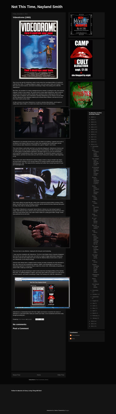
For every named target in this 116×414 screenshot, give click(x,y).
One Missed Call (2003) (95, 285)
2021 (92, 127)
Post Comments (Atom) (42, 379)
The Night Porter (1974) (95, 256)
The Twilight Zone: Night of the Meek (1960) (95, 162)
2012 (92, 323)
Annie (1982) (94, 202)
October (94, 294)
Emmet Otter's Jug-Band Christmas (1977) (95, 180)
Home (39, 375)
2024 (92, 119)
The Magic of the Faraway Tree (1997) (95, 249)
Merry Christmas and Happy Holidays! (95, 153)
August (94, 300)
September (95, 296)
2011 (92, 326)
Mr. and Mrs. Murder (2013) (95, 221)
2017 (92, 137)
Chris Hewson (76, 335)
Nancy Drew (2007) (94, 280)
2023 (92, 122)
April (93, 310)
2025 (92, 117)
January (94, 318)
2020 (92, 129)
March (94, 313)
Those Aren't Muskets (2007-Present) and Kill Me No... (95, 239)
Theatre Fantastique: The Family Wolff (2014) (95, 268)
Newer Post (16, 375)
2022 (92, 124)
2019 (92, 132)
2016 (92, 139)
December (95, 146)
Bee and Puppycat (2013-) (95, 227)
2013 (92, 321)
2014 (92, 144)
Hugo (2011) (94, 231)
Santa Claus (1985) (94, 197)
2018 (92, 134)
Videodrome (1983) (95, 275)
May (93, 308)
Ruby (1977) (94, 215)
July (93, 303)
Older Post (60, 375)
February (95, 315)
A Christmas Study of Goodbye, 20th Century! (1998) (95, 171)
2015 (92, 142)
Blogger (67, 410)
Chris (73, 338)
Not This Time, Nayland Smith (37, 7)
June (94, 305)
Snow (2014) (94, 261)
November (95, 290)
